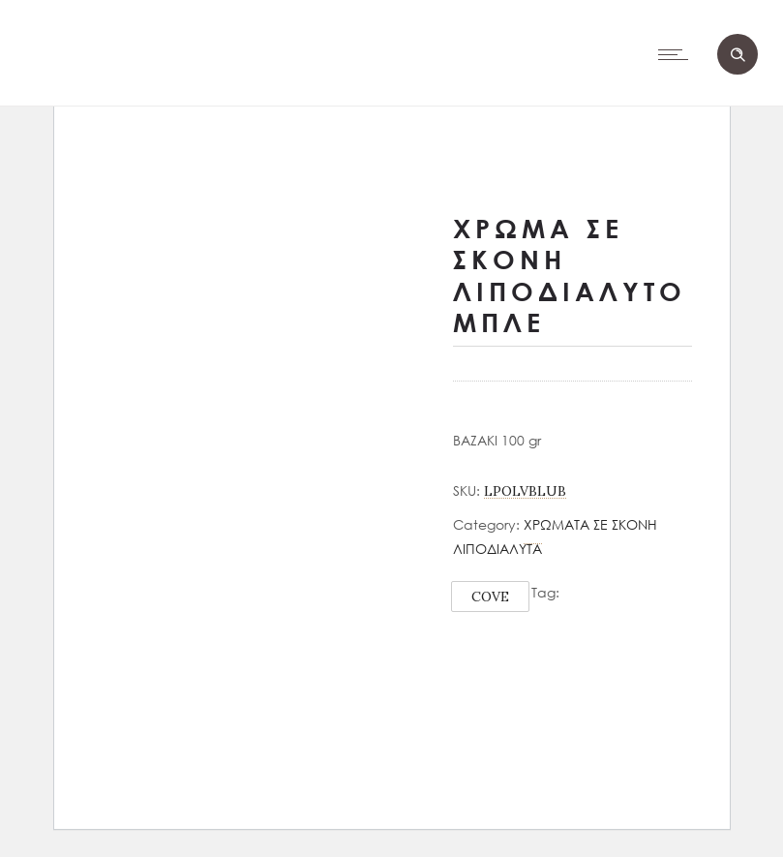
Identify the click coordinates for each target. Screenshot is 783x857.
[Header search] (737, 55)
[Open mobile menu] (677, 54)
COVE (490, 596)
